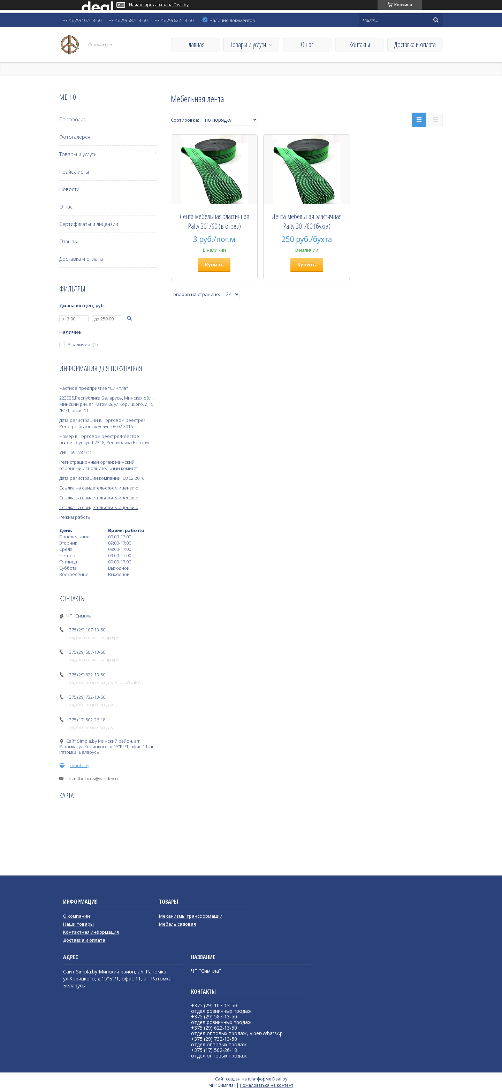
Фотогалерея (74, 137)
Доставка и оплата (415, 44)
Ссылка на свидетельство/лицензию (98, 488)
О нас (307, 44)
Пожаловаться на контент (266, 1085)
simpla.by (79, 765)
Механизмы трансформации (190, 916)
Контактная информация (91, 932)
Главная (195, 44)
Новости (69, 189)
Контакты (359, 44)
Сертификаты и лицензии (88, 224)
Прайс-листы (74, 171)
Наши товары (78, 924)
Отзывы (68, 241)
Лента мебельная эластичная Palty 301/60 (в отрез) (214, 221)
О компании (76, 916)
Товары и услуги (248, 44)
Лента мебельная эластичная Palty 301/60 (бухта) (307, 221)
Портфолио (72, 119)
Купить (214, 264)
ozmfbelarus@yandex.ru (94, 778)
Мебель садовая (177, 924)
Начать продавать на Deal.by (159, 4)
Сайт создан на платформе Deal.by (251, 1079)
